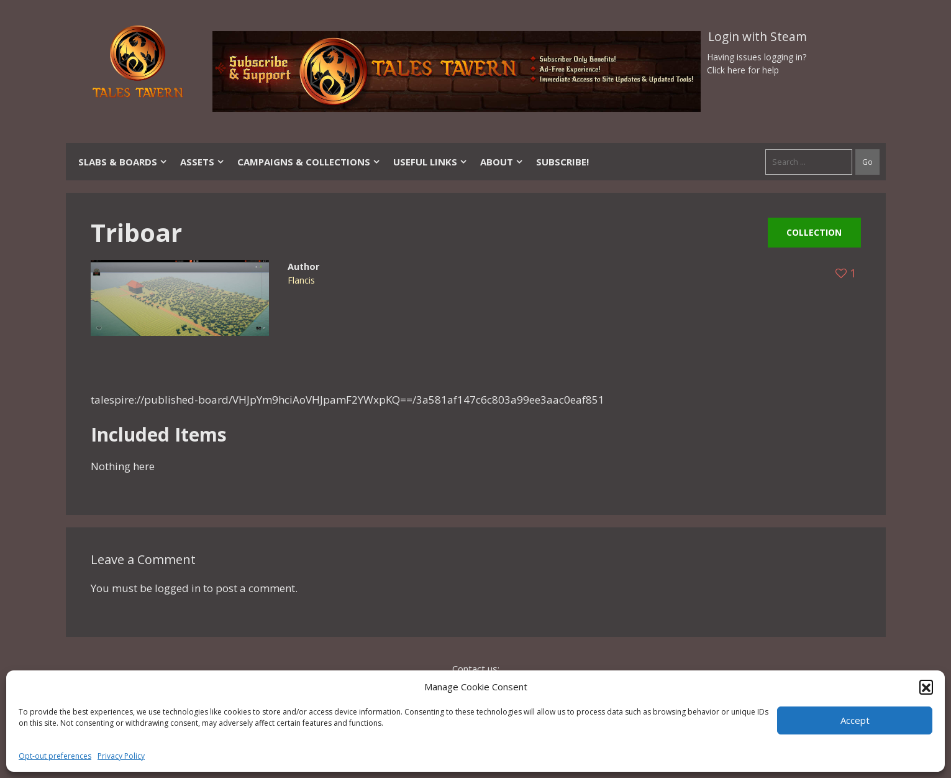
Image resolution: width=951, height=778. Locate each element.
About (502, 161)
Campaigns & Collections (309, 161)
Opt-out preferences (55, 756)
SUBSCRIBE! (562, 161)
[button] (926, 686)
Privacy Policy (121, 756)
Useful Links (430, 161)
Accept (855, 720)
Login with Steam (757, 37)
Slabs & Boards (123, 161)
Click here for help (743, 70)
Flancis (301, 280)
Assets (202, 161)
